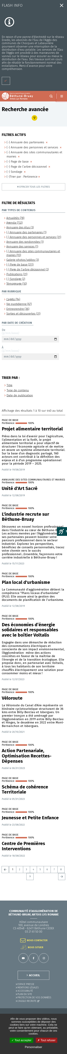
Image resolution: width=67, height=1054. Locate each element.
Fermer (61, 5)
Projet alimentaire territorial (32, 429)
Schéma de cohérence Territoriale (25, 789)
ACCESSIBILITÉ (25, 990)
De (30, 335)
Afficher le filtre (34, 118)
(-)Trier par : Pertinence (22, 176)
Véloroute (12, 698)
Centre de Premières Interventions (23, 846)
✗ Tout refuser (46, 1040)
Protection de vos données (34, 997)
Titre (9, 385)
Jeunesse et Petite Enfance (30, 817)
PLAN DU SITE (25, 994)
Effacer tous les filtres (34, 186)
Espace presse (26, 984)
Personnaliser (33, 1047)
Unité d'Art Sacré (19, 488)
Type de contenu (18, 390)
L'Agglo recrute (27, 1001)
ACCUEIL (34, 975)
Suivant (61, 876)
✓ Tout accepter (21, 1040)
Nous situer (35, 947)
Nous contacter (37, 940)
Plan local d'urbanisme (26, 582)
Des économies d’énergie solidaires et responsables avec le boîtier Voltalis (30, 630)
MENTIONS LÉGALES (28, 987)
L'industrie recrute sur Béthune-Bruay (25, 517)
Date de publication (20, 395)
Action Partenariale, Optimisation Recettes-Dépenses (26, 756)
